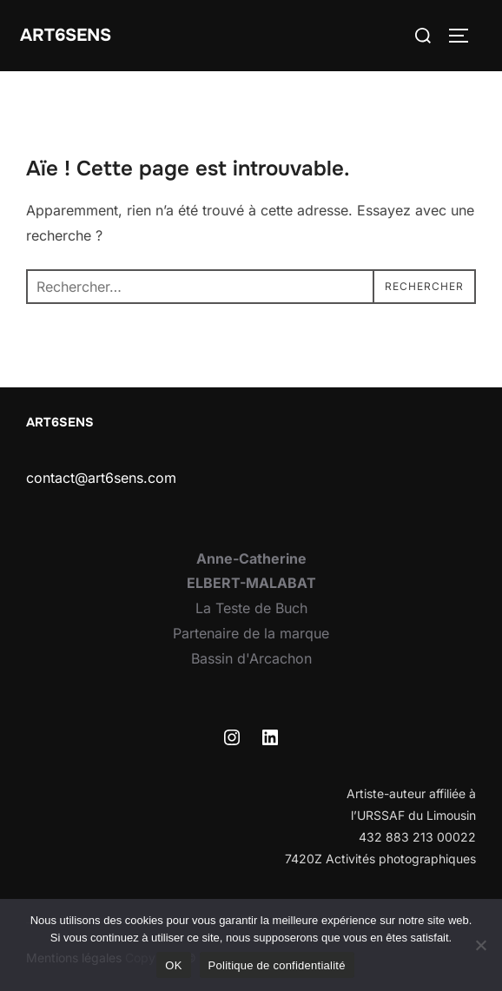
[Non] (480, 945)
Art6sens (65, 35)
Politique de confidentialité (277, 965)
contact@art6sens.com (101, 477)
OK (173, 965)
